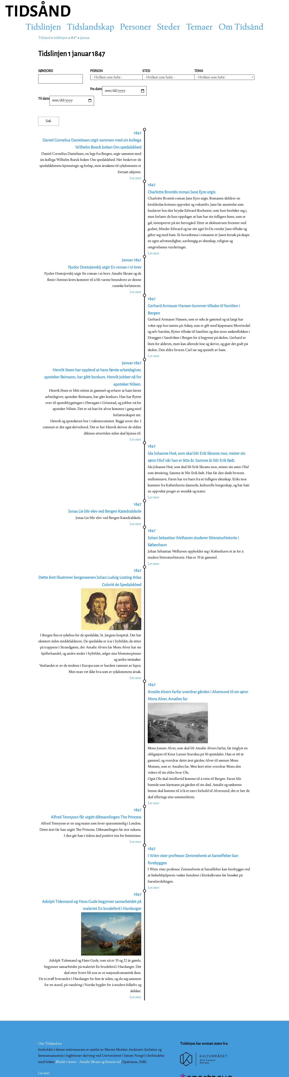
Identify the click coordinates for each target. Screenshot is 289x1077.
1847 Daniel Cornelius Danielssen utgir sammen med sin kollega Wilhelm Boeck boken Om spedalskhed (92, 140)
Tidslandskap (90, 27)
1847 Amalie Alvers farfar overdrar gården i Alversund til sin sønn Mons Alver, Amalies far (198, 692)
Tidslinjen (43, 27)
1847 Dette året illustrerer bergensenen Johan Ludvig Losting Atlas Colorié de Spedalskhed (89, 577)
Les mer (135, 178)
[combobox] (120, 77)
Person (96, 71)
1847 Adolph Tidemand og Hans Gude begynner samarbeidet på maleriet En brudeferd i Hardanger (91, 901)
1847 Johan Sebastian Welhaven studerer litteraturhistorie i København (193, 538)
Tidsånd (44, 38)
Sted (146, 71)
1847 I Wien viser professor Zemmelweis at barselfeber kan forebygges (193, 856)
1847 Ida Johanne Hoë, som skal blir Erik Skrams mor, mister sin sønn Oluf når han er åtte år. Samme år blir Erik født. (196, 453)
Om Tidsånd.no (50, 1024)
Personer (135, 27)
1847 (74, 38)
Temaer (199, 27)
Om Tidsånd (241, 27)
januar (85, 38)
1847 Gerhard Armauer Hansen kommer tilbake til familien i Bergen (194, 306)
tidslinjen (61, 38)
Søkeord (45, 71)
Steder (168, 27)
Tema (198, 71)
